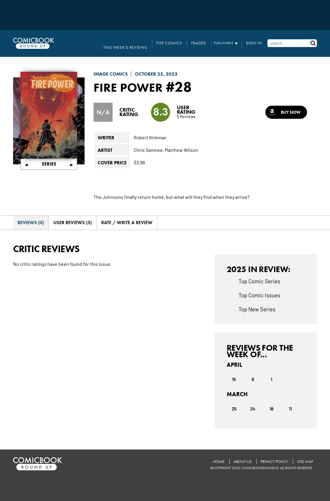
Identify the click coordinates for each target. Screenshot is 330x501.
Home (215, 454)
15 (234, 372)
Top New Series (257, 302)
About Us (240, 454)
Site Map (304, 454)
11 (290, 402)
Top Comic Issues (259, 288)
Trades (207, 40)
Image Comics (111, 67)
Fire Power (134, 79)
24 (252, 402)
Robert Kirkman (150, 130)
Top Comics (183, 40)
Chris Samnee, (149, 143)
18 (271, 402)
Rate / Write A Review (126, 216)
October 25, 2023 (156, 67)
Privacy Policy (273, 454)
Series (49, 157)
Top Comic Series (259, 274)
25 (234, 402)
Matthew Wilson (181, 143)
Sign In (257, 40)
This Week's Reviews (148, 40)
